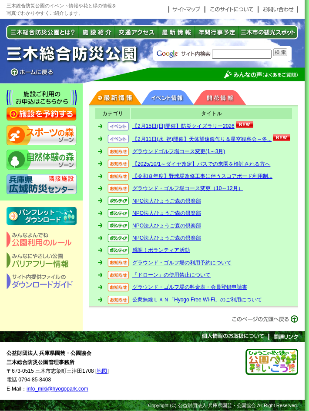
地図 (102, 371)
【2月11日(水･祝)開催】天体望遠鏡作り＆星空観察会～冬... (202, 139)
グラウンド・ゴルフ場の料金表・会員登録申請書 (189, 287)
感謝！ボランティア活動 (161, 250)
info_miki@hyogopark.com (57, 389)
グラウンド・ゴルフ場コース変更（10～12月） (187, 188)
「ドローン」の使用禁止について (171, 275)
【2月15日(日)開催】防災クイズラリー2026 (183, 126)
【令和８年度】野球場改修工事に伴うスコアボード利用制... (202, 176)
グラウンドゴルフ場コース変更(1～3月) (178, 151)
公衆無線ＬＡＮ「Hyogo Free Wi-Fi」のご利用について (197, 300)
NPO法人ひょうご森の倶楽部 (166, 201)
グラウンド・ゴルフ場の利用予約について (182, 263)
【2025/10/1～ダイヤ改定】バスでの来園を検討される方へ (201, 164)
